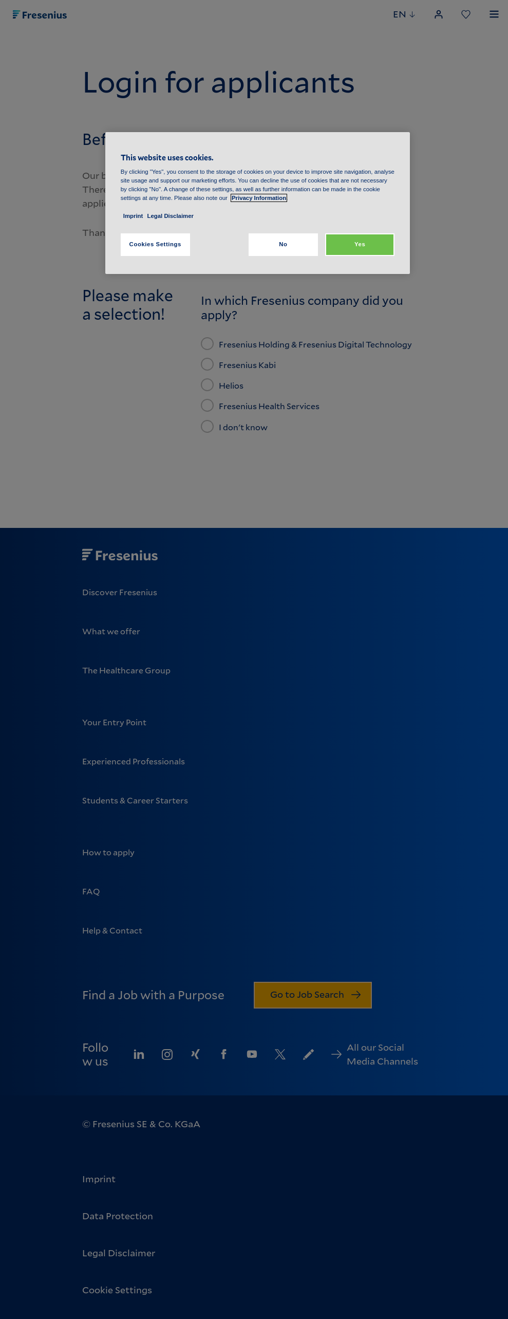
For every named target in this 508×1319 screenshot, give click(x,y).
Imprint (133, 216)
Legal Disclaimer (170, 216)
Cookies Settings (155, 244)
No (283, 244)
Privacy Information (259, 198)
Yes (359, 244)
